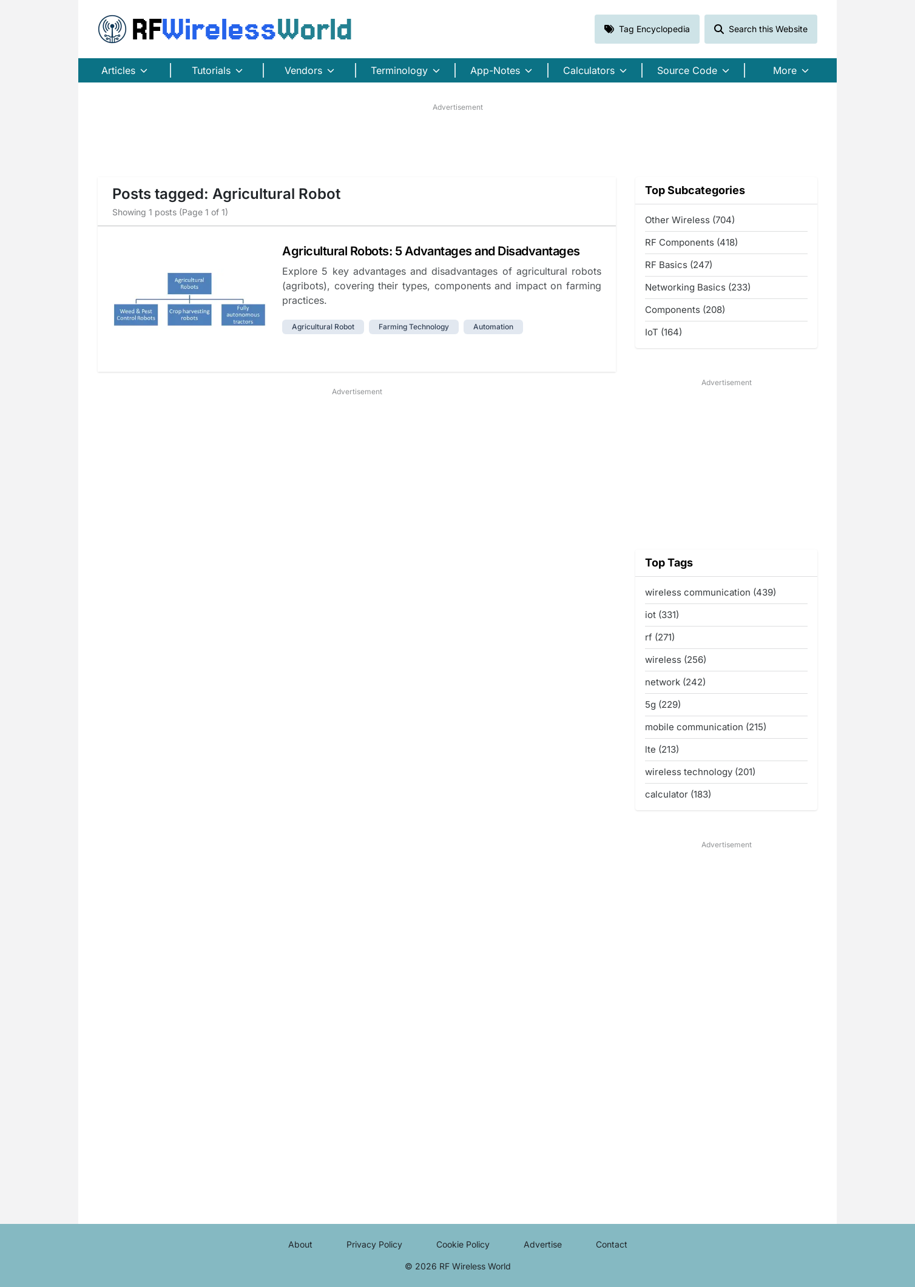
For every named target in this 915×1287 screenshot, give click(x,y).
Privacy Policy (374, 1244)
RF (225, 29)
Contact (611, 1244)
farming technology (414, 326)
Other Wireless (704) (690, 220)
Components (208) (685, 309)
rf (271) (660, 637)
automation (493, 326)
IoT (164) (663, 332)
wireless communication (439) (710, 592)
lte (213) (662, 749)
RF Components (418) (691, 242)
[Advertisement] (457, 140)
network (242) (675, 682)
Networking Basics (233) (698, 287)
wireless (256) (675, 659)
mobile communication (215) (705, 727)
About (300, 1244)
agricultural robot (323, 326)
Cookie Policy (463, 1244)
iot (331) (662, 614)
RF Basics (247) (678, 265)
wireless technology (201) (700, 772)
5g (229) (663, 704)
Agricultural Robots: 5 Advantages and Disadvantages (431, 251)
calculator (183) (678, 794)
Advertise (543, 1244)
